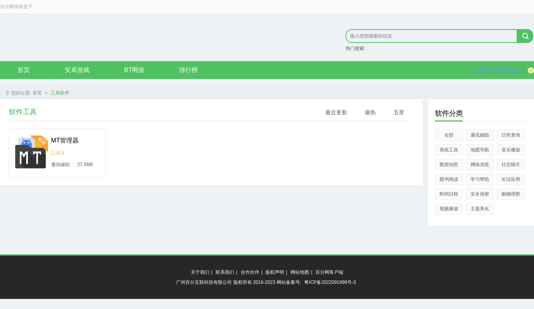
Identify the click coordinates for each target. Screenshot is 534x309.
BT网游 (134, 70)
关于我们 (200, 272)
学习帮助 (480, 179)
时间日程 (449, 194)
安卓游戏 (77, 70)
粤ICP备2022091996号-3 (330, 282)
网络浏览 (480, 164)
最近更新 (336, 112)
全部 (449, 135)
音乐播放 (510, 150)
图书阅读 (449, 179)
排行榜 (188, 70)
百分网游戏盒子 (16, 6)
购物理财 (510, 194)
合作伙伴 (250, 272)
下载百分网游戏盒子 (502, 70)
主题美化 (480, 208)
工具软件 (60, 93)
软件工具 (23, 112)
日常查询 (510, 135)
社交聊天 (510, 164)
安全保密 (480, 194)
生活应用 (510, 179)
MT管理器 (65, 140)
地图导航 (480, 150)
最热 (370, 112)
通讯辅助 (480, 135)
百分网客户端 (329, 272)
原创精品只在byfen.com (104, 37)
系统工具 (449, 150)
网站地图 (300, 272)
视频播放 (449, 208)
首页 (23, 70)
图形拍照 (449, 164)
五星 (399, 112)
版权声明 (274, 272)
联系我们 (225, 272)
